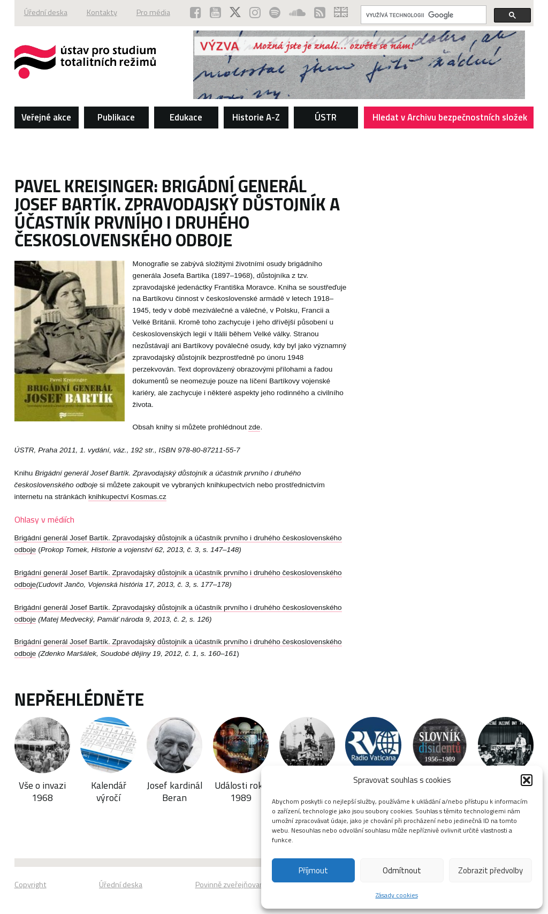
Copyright (30, 884)
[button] (526, 780)
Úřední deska (45, 12)
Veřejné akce (46, 117)
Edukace (186, 117)
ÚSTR (326, 117)
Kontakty (102, 12)
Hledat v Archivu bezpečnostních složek (450, 119)
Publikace (116, 117)
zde (254, 427)
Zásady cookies (397, 895)
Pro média (153, 12)
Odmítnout (402, 870)
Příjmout (313, 870)
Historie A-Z (256, 117)
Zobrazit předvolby (490, 870)
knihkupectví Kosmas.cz (127, 497)
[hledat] (423, 15)
